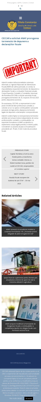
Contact (31, 3)
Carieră (25, 3)
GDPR (19, 3)
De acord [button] (29, 398)
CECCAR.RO (20, 354)
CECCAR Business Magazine (20, 363)
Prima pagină (11, 3)
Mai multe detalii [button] (16, 398)
